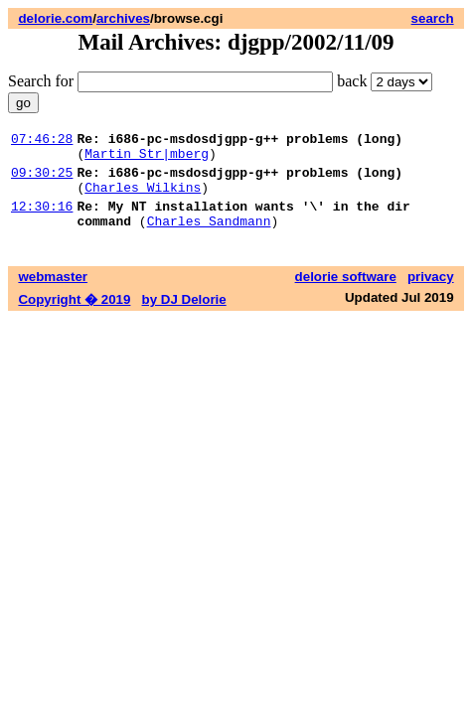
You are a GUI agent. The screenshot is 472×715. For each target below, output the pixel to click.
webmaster (52, 294)
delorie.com (55, 18)
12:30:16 (42, 220)
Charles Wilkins (142, 199)
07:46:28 (42, 141)
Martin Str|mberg (146, 159)
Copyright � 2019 (74, 317)
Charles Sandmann (209, 238)
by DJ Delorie (184, 317)
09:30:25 (42, 181)
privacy (430, 294)
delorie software (345, 294)
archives (123, 18)
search (432, 18)
